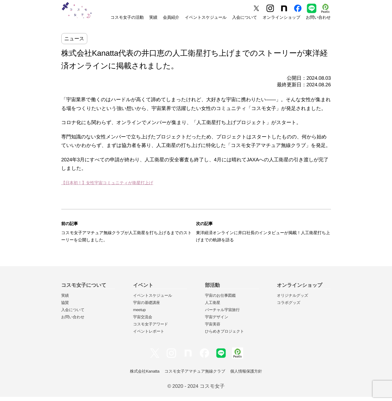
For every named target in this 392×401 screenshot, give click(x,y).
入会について (244, 17)
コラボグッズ (288, 306)
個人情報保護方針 (250, 375)
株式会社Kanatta (140, 375)
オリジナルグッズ (292, 299)
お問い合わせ (318, 17)
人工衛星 (212, 306)
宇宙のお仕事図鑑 (220, 299)
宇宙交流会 (142, 321)
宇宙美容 (212, 328)
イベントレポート (148, 335)
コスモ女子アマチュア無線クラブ (194, 375)
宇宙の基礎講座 (146, 306)
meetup (139, 314)
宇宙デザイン (216, 321)
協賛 (65, 306)
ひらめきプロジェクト (224, 335)
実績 (153, 17)
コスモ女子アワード (150, 328)
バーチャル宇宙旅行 (222, 314)
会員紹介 (171, 17)
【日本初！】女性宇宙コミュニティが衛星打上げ (115, 182)
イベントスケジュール (206, 17)
